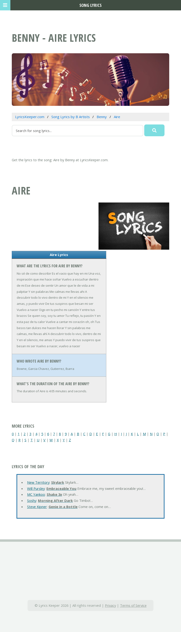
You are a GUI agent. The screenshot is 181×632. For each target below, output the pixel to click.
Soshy (31, 500)
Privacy (110, 605)
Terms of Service (133, 605)
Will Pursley (36, 488)
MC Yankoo (36, 494)
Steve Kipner (37, 506)
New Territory (38, 482)
